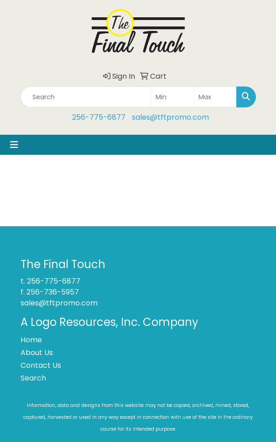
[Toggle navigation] (14, 144)
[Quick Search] (86, 96)
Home (31, 340)
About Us (37, 352)
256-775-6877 (98, 117)
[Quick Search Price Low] (172, 96)
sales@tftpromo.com (170, 117)
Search (33, 378)
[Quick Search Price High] (215, 96)
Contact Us (41, 365)
